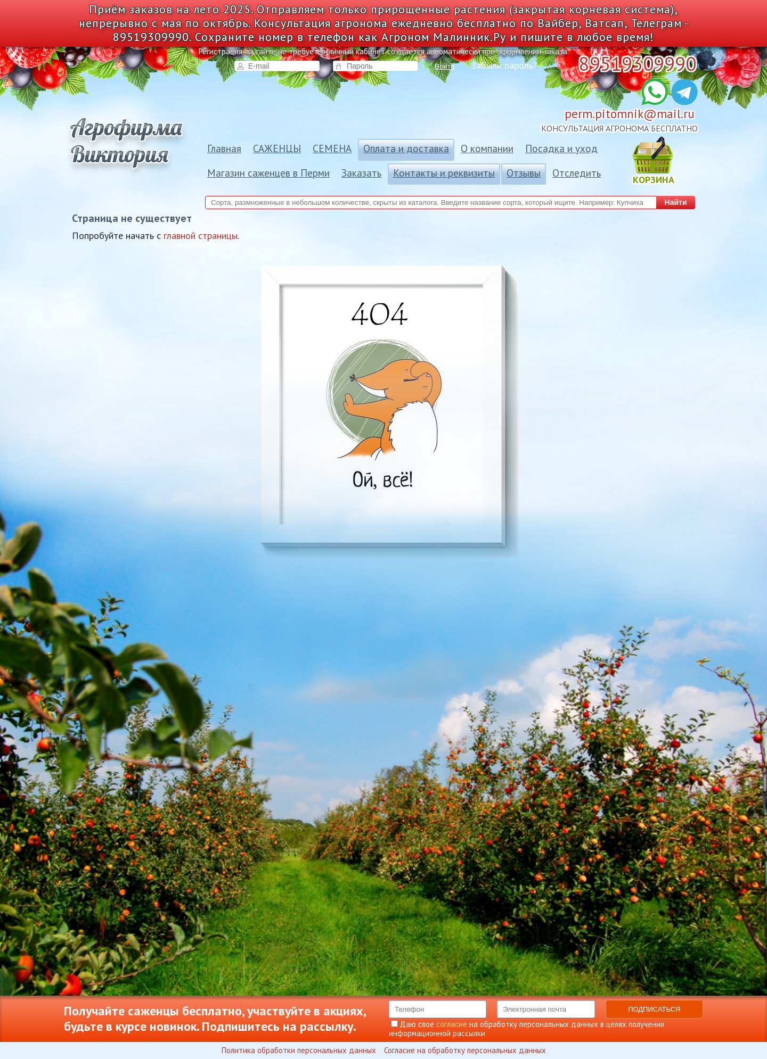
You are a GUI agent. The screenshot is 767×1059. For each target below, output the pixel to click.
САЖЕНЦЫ (277, 148)
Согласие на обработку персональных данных (465, 1050)
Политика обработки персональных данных (299, 1050)
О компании (487, 148)
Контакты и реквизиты (444, 173)
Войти (444, 66)
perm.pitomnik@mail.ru (630, 113)
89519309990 (637, 63)
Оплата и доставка (406, 148)
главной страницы (201, 235)
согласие (451, 1024)
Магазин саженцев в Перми (268, 173)
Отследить (576, 173)
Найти (676, 202)
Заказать (361, 173)
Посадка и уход (561, 148)
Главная (224, 148)
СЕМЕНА (332, 148)
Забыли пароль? (504, 65)
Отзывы (524, 173)
